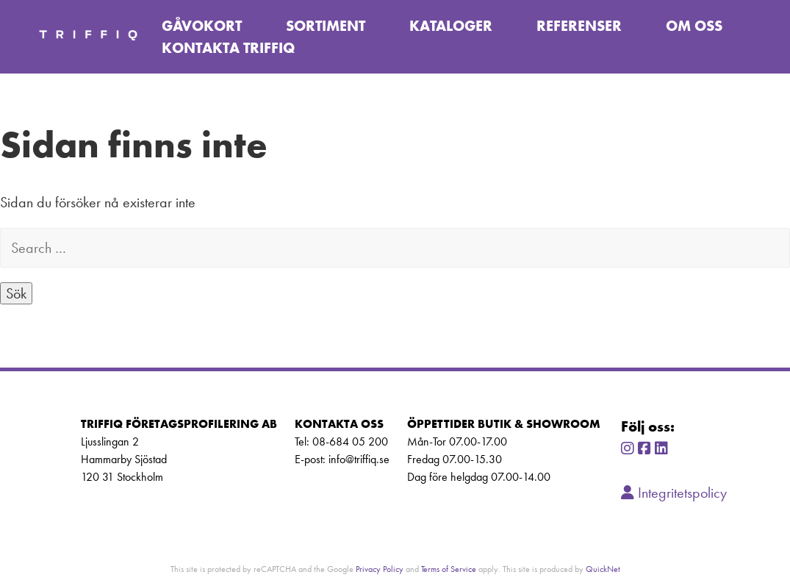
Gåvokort (202, 26)
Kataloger (450, 26)
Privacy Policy (379, 568)
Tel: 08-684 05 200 (341, 441)
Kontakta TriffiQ (228, 48)
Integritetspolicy (674, 492)
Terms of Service (448, 568)
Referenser (579, 26)
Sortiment (325, 26)
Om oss (694, 26)
